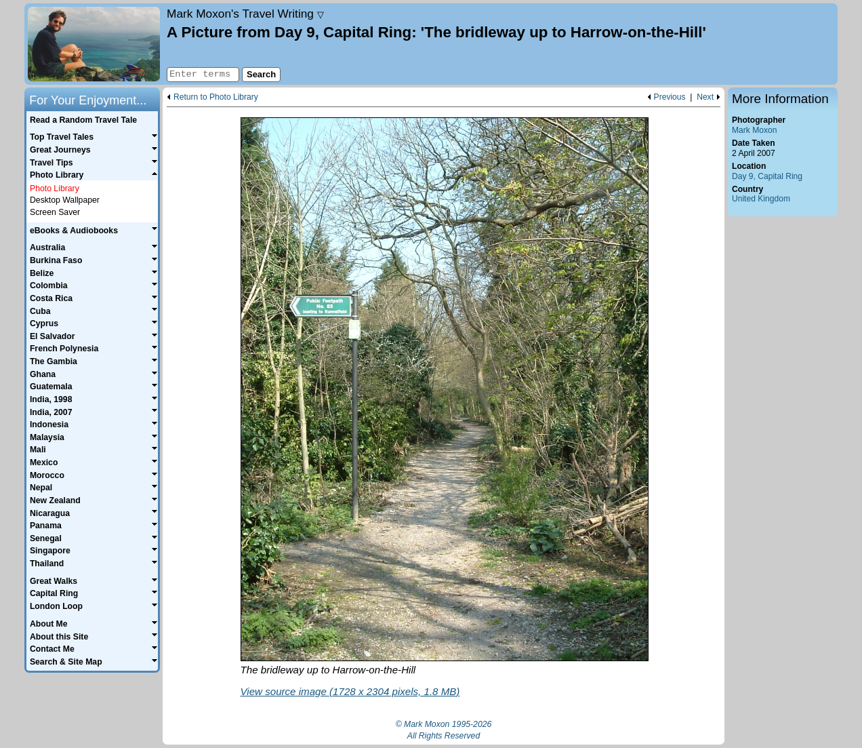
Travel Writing (245, 13)
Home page (94, 44)
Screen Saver (55, 212)
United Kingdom (761, 198)
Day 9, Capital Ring (767, 176)
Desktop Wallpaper (65, 200)
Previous (670, 97)
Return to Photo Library (215, 97)
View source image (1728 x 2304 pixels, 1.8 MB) (350, 691)
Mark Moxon (754, 130)
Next (705, 97)
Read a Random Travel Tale (83, 120)
